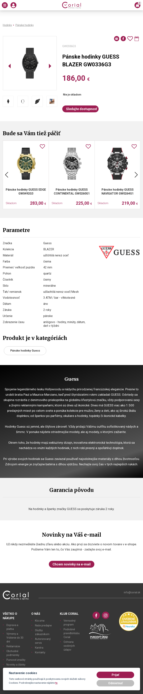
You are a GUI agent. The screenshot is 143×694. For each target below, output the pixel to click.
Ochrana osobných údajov (69, 645)
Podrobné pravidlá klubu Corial (72, 633)
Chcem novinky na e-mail (72, 564)
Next (136, 174)
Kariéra (39, 647)
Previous (7, 174)
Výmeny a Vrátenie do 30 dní (14, 637)
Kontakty (40, 652)
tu (56, 682)
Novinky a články (15, 664)
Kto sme (40, 620)
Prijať (115, 675)
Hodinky (7, 25)
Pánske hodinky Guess (25, 350)
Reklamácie (13, 646)
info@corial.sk (132, 592)
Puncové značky (15, 659)
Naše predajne (43, 625)
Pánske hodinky (24, 25)
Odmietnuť (115, 683)
